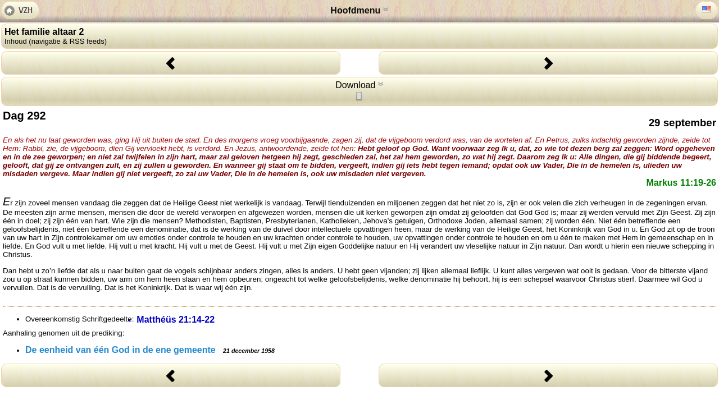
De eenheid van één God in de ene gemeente (150, 350)
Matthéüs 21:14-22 (175, 319)
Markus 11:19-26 (681, 182)
